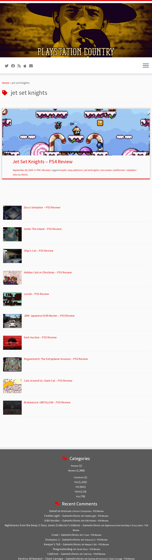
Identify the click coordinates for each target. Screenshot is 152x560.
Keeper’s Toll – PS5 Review (97, 520)
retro (15, 174)
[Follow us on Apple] (26, 66)
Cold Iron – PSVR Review (94, 530)
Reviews (46, 170)
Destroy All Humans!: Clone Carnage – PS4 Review (111, 535)
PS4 (38, 170)
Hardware (78, 453)
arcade (62, 170)
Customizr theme (106, 554)
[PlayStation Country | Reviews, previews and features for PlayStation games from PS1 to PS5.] (76, 30)
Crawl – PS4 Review (92, 511)
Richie (24, 174)
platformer (119, 170)
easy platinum (75, 170)
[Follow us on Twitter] (8, 66)
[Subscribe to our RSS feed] (21, 66)
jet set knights (91, 170)
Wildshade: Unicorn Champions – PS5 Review (82, 487)
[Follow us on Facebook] (14, 66)
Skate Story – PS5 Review (88, 525)
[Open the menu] (146, 66)
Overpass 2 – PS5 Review (96, 515)
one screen (106, 170)
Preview (74, 442)
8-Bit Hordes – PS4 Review (96, 496)
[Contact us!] (32, 66)
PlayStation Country (54, 554)
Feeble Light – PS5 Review (96, 492)
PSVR (77, 467)
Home (5, 83)
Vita (78, 472)
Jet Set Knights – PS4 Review (42, 161)
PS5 (77, 463)
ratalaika (131, 170)
